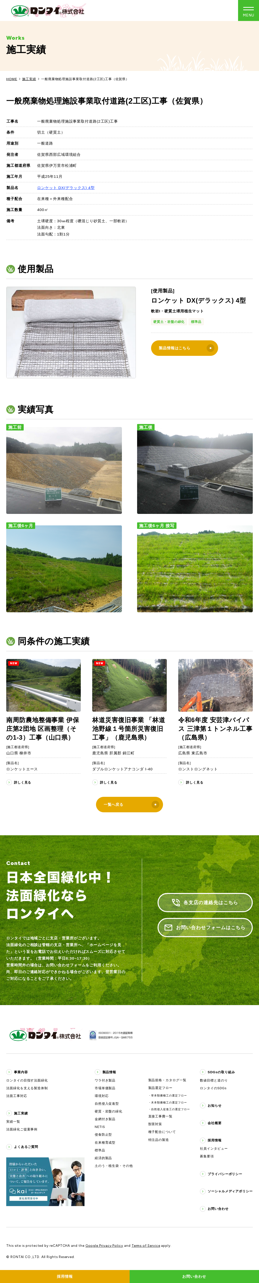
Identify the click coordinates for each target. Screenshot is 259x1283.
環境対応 (102, 1096)
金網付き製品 (105, 1119)
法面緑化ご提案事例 (21, 1129)
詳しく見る (22, 782)
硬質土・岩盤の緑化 (168, 322)
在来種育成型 (105, 1142)
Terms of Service (146, 1246)
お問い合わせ (218, 1209)
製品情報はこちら (186, 348)
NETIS (100, 1127)
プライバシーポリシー (225, 1174)
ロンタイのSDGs (213, 1088)
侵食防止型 (103, 1134)
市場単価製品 (105, 1088)
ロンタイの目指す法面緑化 (27, 1080)
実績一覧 (13, 1121)
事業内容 (21, 1072)
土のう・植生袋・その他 (114, 1166)
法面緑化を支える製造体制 (27, 1088)
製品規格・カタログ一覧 (167, 1080)
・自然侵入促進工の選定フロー (169, 1109)
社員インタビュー (214, 1148)
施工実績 (29, 79)
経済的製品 (103, 1158)
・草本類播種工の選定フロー (167, 1095)
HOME (11, 79)
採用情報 (215, 1140)
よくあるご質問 (26, 1147)
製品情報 (109, 1072)
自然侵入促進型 (107, 1103)
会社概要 (215, 1123)
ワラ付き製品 (105, 1080)
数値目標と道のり (214, 1080)
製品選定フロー (160, 1088)
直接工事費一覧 (160, 1116)
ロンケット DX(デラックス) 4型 (65, 188)
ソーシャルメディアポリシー (230, 1191)
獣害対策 (155, 1124)
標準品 (196, 322)
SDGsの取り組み (221, 1072)
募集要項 (207, 1156)
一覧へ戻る (131, 805)
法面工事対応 (16, 1096)
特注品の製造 (158, 1140)
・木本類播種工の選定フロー (167, 1102)
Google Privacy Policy (104, 1246)
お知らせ (215, 1105)
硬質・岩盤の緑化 (108, 1111)
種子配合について (162, 1132)
